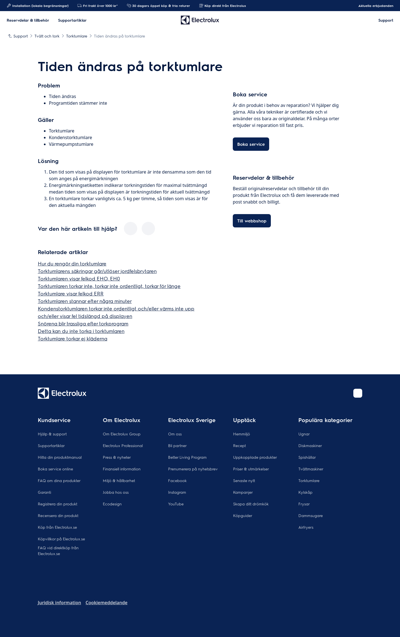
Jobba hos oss (116, 492)
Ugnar (304, 433)
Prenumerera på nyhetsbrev (193, 468)
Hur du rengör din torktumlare (72, 263)
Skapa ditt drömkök (251, 503)
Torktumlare (308, 480)
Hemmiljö (241, 433)
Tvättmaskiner (310, 468)
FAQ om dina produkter (59, 480)
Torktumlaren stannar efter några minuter (85, 301)
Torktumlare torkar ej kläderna (72, 338)
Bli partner (177, 445)
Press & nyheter (117, 457)
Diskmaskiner (310, 445)
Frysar (304, 503)
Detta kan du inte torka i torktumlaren (81, 331)
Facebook (177, 480)
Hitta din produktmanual (60, 457)
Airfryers (305, 527)
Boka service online (55, 468)
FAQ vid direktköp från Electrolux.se (58, 550)
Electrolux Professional (123, 445)
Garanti (44, 492)
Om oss (175, 433)
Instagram (177, 492)
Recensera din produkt (58, 515)
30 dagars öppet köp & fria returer (158, 5)
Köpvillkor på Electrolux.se (61, 538)
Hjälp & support (52, 433)
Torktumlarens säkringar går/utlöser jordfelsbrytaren (97, 271)
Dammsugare (310, 515)
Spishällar (307, 457)
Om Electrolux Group (122, 433)
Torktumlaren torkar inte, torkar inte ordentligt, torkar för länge (109, 286)
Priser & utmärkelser (251, 468)
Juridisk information (59, 603)
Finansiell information (122, 468)
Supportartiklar (51, 445)
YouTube (176, 503)
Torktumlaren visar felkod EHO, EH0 (79, 278)
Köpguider (242, 515)
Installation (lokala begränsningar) (38, 5)
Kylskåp (305, 492)
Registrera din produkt (57, 503)
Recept (239, 445)
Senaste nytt (244, 480)
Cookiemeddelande (107, 603)
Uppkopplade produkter (255, 457)
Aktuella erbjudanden (373, 5)
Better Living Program (187, 457)
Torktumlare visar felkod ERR (71, 293)
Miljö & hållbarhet (119, 480)
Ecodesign (112, 503)
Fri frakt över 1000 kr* (98, 5)
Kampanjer (243, 492)
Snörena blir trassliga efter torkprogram (83, 323)
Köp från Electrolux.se (57, 527)
